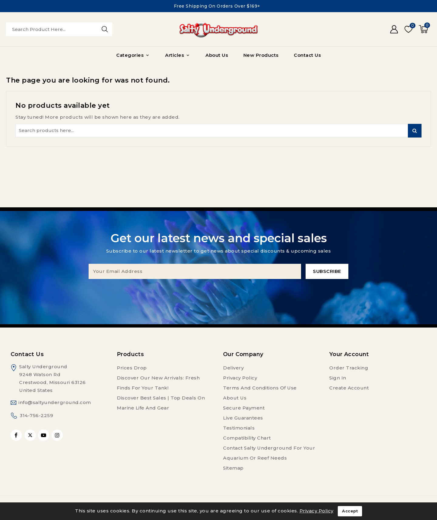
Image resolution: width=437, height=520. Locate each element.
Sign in (337, 378)
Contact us (27, 354)
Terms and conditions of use (260, 388)
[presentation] (218, 291)
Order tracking (348, 368)
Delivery (233, 368)
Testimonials (239, 428)
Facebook (17, 435)
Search (415, 131)
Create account (349, 388)
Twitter (30, 435)
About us (234, 398)
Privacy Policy (240, 378)
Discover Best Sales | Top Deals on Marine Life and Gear (161, 403)
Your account (349, 354)
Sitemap (233, 468)
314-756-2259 (36, 415)
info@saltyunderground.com (55, 402)
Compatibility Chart (247, 438)
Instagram (58, 435)
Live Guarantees (243, 418)
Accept (350, 511)
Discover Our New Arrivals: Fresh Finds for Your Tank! (158, 383)
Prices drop (132, 368)
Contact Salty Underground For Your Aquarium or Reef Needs (269, 453)
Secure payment (244, 408)
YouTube (44, 435)
